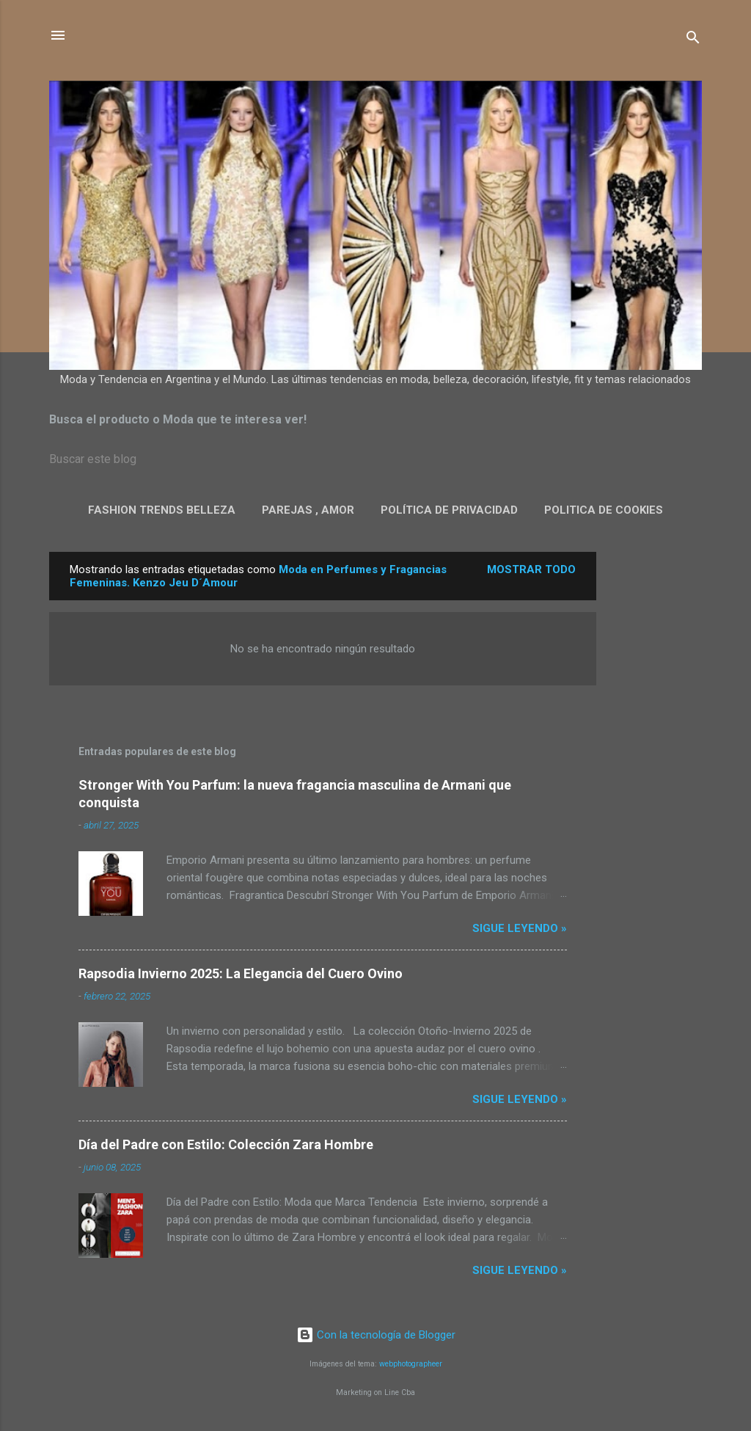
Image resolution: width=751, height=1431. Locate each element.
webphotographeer (410, 1364)
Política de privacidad (449, 510)
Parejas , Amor (308, 510)
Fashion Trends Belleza (161, 510)
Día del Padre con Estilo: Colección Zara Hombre (225, 1144)
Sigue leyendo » (519, 928)
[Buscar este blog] (375, 459)
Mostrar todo (531, 569)
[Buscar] (693, 40)
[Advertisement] (655, 772)
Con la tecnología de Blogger (375, 1334)
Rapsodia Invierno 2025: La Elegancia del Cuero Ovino (240, 973)
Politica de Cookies (603, 510)
